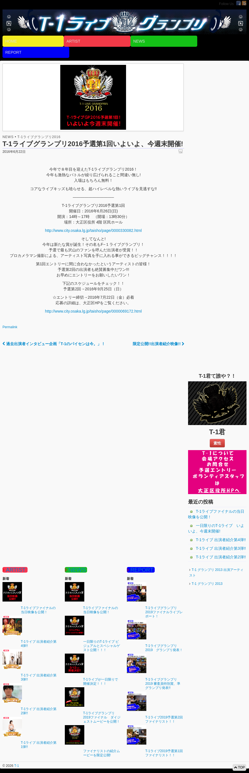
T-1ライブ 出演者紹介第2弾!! (221, 557)
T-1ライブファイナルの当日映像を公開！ (216, 514)
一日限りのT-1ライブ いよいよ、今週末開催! (216, 528)
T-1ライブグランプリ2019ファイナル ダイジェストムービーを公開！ (102, 717)
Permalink (10, 327)
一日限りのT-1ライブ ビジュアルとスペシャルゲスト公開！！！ (101, 646)
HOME (11, 41)
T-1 (16, 766)
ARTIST (73, 41)
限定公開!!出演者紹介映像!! (158, 344)
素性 (217, 443)
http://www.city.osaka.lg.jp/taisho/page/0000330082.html (93, 230)
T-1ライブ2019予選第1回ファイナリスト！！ (164, 753)
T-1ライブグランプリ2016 (39, 137)
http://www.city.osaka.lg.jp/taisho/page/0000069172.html (93, 311)
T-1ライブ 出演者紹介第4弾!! (221, 540)
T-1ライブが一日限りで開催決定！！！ (100, 682)
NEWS (139, 41)
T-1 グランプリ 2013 (207, 584)
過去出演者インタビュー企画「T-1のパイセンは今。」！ (54, 344)
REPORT (13, 52)
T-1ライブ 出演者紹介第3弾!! (221, 548)
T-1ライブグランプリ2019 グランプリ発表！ (164, 648)
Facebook (238, 3)
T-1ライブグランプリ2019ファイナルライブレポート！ (164, 612)
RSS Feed (244, 3)
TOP (239, 767)
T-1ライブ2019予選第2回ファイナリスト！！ (164, 719)
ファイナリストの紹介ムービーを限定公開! (101, 753)
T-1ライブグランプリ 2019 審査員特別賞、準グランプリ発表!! (162, 684)
